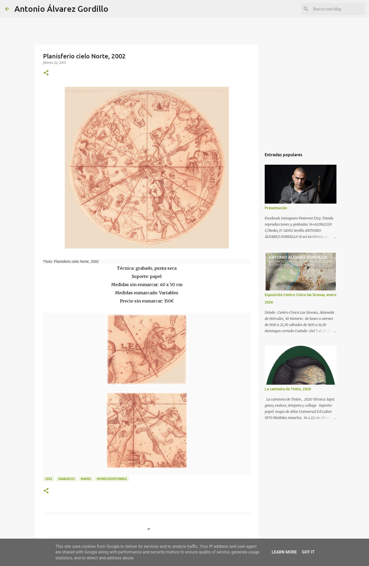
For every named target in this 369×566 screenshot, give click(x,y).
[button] (46, 73)
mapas (86, 478)
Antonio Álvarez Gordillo (61, 8)
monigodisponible (112, 478)
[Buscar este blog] (338, 9)
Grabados (66, 478)
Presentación (276, 208)
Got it (308, 552)
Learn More (284, 552)
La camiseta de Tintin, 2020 (288, 389)
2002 (48, 478)
